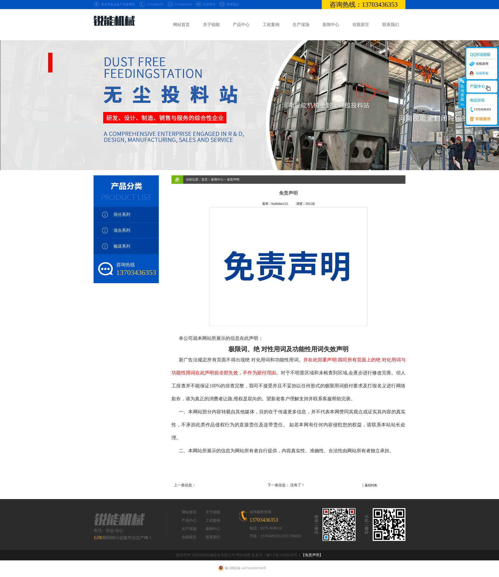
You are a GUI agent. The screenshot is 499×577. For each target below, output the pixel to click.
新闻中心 (331, 24)
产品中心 (241, 24)
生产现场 (301, 24)
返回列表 (371, 485)
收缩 (461, 92)
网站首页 (181, 24)
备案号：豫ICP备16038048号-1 (276, 555)
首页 (204, 179)
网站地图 (243, 555)
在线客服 (482, 73)
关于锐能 (211, 24)
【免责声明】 (312, 555)
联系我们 (233, 4)
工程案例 (271, 24)
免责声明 (233, 179)
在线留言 (209, 4)
